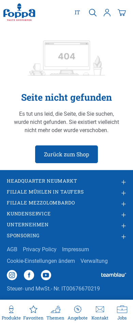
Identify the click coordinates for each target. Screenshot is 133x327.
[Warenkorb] (121, 12)
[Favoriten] (33, 313)
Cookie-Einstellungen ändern (41, 261)
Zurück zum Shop (66, 154)
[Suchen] (93, 12)
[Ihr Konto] (107, 12)
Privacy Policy (40, 249)
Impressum (75, 249)
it (77, 12)
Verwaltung (94, 261)
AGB (12, 249)
